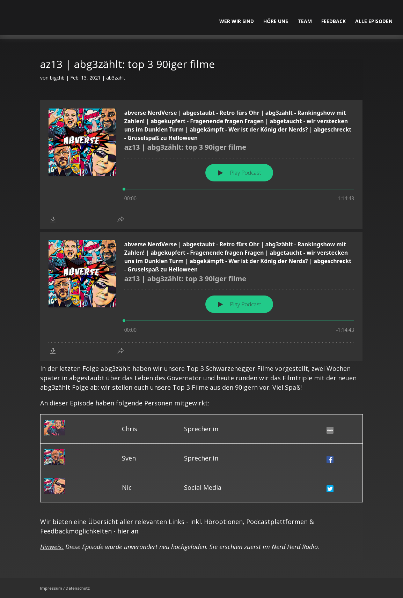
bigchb (57, 77)
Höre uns (275, 21)
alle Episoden (374, 21)
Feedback (333, 21)
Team (305, 21)
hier (123, 531)
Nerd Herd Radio (295, 547)
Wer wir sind (236, 21)
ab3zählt (115, 77)
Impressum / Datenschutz (65, 588)
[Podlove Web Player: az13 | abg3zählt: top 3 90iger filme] (201, 164)
